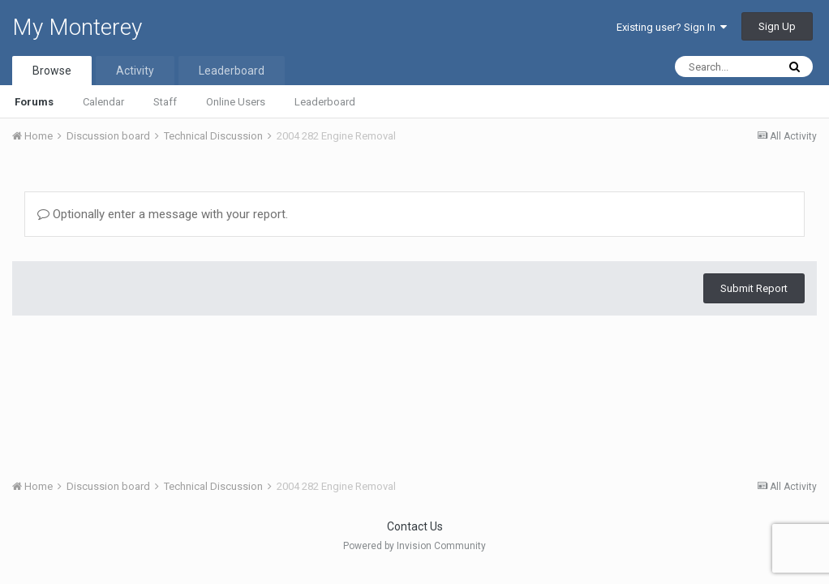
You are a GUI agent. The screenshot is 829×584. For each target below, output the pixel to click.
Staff (165, 102)
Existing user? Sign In (671, 27)
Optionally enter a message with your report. (162, 214)
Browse (51, 70)
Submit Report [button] (754, 288)
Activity (135, 70)
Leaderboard (324, 102)
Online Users (235, 102)
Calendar (103, 102)
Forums (34, 102)
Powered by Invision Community (414, 546)
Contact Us (415, 526)
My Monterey (77, 27)
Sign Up (777, 26)
